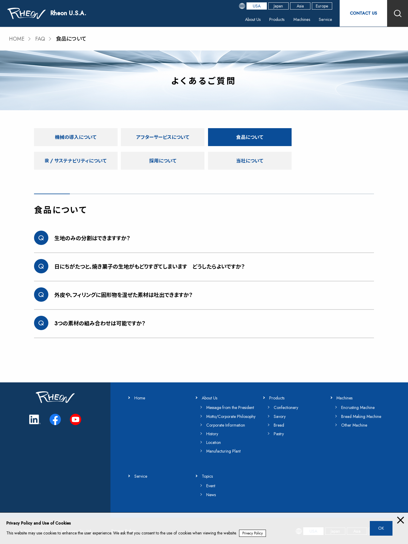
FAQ (40, 39)
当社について (161, 160)
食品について (247, 136)
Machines (301, 19)
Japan (278, 6)
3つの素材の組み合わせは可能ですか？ (100, 323)
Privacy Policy (252, 533)
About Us (253, 19)
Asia (300, 6)
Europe (322, 6)
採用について (75, 160)
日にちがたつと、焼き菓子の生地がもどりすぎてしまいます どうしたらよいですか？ (149, 267)
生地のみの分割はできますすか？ (92, 238)
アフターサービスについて (161, 136)
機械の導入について (75, 136)
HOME (17, 39)
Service (324, 19)
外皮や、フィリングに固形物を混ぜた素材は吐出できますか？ (123, 295)
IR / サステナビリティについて (333, 136)
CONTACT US (363, 13)
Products (277, 19)
